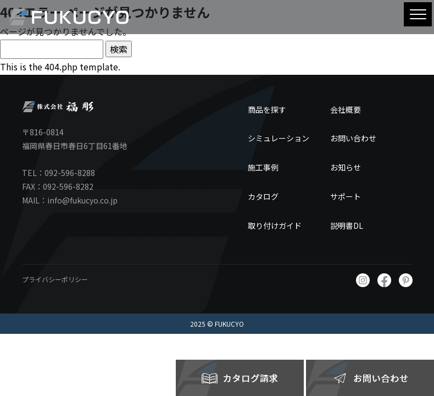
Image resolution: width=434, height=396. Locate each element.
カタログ (263, 196)
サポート (345, 196)
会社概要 (345, 109)
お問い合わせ (353, 138)
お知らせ (345, 167)
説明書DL (346, 225)
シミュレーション (278, 138)
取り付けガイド (275, 225)
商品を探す (267, 109)
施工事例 (263, 167)
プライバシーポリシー (55, 279)
